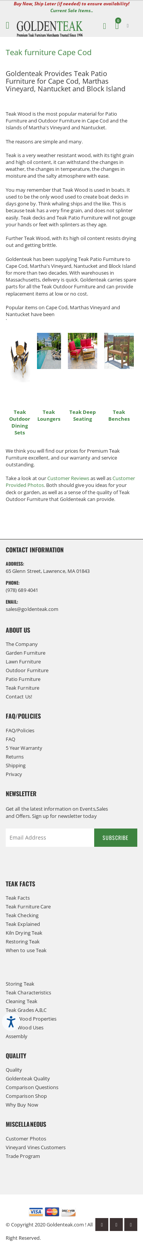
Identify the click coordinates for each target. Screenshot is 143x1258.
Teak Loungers (48, 415)
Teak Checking (22, 915)
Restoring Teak (23, 941)
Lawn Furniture (23, 661)
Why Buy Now (22, 1104)
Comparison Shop (26, 1096)
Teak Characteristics (28, 992)
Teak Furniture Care (28, 906)
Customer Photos (26, 1138)
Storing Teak (20, 983)
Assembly (17, 1036)
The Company (22, 644)
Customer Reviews (68, 478)
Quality (14, 1069)
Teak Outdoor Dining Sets (19, 422)
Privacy (14, 774)
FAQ (10, 739)
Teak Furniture (22, 687)
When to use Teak (26, 950)
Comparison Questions (32, 1087)
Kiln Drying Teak (24, 932)
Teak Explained (23, 924)
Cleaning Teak (21, 1001)
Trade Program (23, 1156)
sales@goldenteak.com (32, 609)
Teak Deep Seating (82, 415)
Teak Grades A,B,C (26, 1010)
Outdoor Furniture (27, 670)
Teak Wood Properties (31, 1018)
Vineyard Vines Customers (36, 1147)
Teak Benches (119, 415)
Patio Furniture (23, 679)
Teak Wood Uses (24, 1027)
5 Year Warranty (24, 747)
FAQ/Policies (20, 730)
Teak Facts (18, 897)
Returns (15, 756)
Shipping (16, 765)
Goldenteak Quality (28, 1078)
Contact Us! (19, 696)
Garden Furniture (25, 652)
